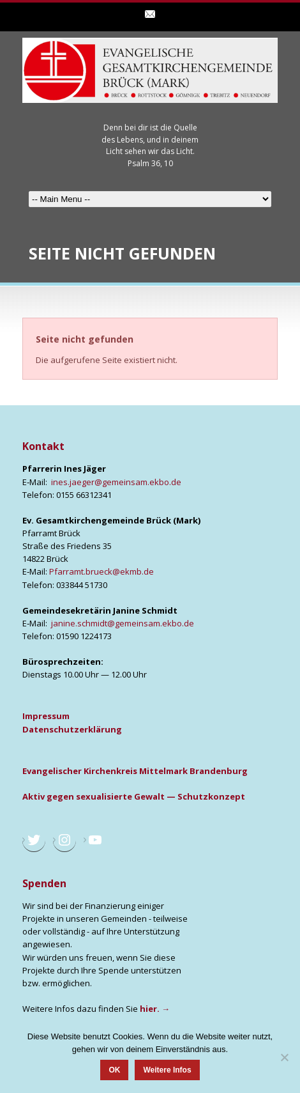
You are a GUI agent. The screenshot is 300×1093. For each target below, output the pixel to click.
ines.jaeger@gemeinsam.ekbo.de (116, 482)
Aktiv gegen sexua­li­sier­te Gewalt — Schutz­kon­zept (133, 796)
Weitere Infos (167, 1070)
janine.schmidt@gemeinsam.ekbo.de (122, 623)
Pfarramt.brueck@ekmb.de (101, 571)
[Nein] (284, 1057)
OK (114, 1070)
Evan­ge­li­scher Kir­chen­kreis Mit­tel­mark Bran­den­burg (135, 771)
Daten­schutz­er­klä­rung (72, 729)
